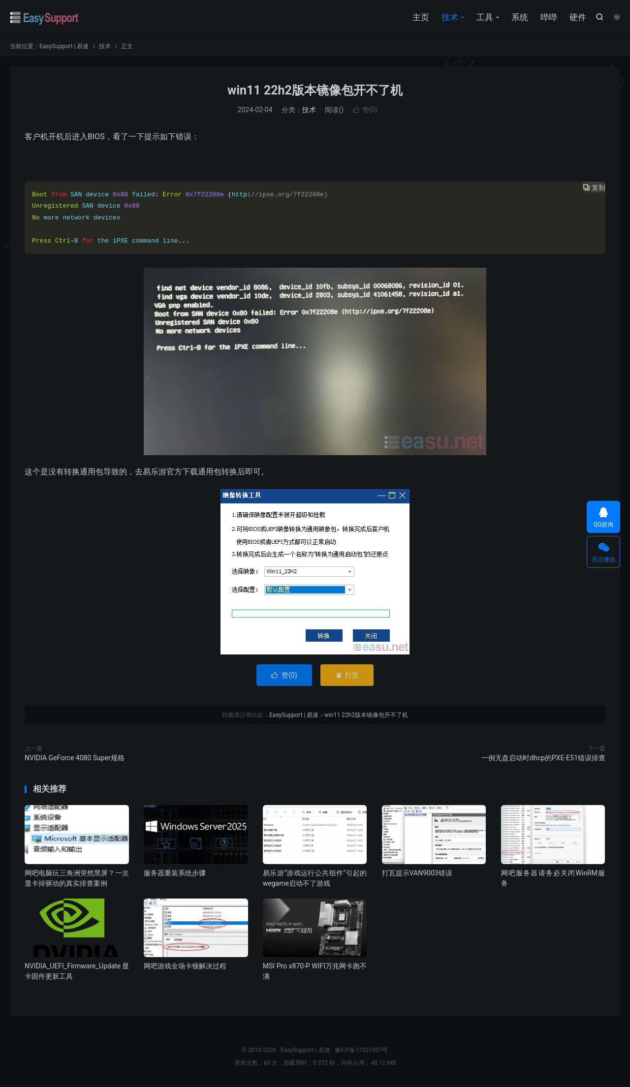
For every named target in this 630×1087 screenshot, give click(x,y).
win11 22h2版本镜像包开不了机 (315, 90)
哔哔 (548, 17)
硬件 (577, 17)
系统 (519, 17)
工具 (484, 17)
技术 (449, 17)
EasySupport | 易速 (44, 18)
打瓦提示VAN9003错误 (417, 873)
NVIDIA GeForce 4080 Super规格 (75, 758)
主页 (420, 17)
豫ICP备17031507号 (361, 1050)
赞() (365, 110)
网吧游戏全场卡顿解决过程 (185, 966)
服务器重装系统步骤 (175, 873)
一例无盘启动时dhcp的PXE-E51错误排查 (543, 758)
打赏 (346, 675)
